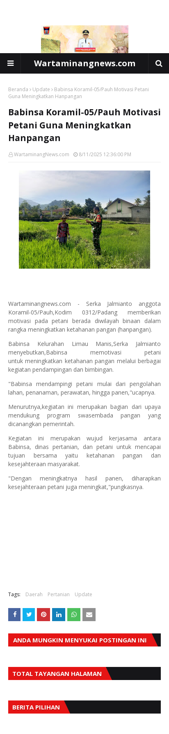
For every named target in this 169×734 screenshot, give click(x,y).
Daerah (34, 594)
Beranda (18, 89)
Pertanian (59, 594)
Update (41, 89)
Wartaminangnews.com (84, 63)
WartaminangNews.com (41, 154)
